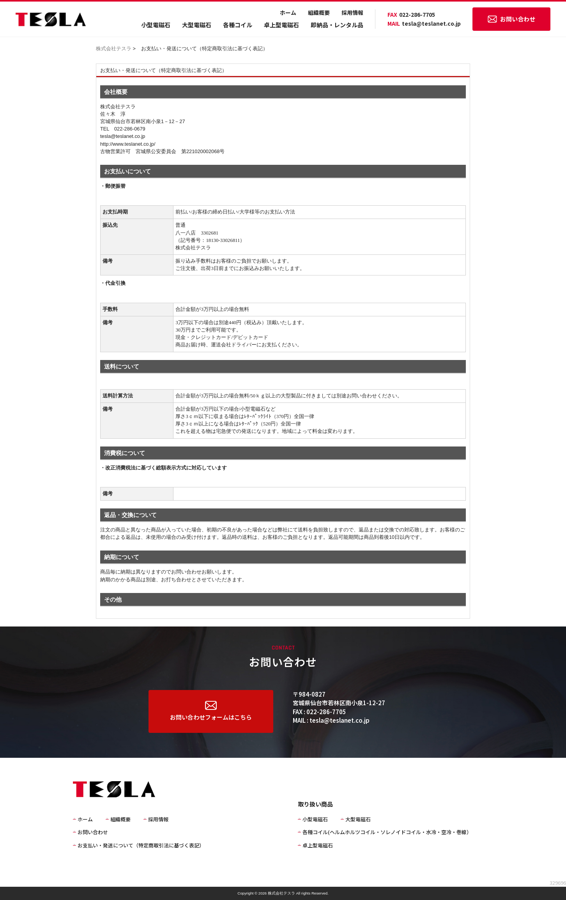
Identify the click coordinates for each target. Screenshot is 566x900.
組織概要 (319, 12)
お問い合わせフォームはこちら (211, 711)
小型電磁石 (155, 25)
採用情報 (352, 12)
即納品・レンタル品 (337, 25)
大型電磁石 (196, 25)
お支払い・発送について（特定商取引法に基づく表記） (141, 845)
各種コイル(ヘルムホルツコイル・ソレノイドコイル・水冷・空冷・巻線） (387, 832)
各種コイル (237, 25)
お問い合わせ (511, 19)
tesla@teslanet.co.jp (424, 23)
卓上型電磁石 (281, 25)
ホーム (288, 12)
